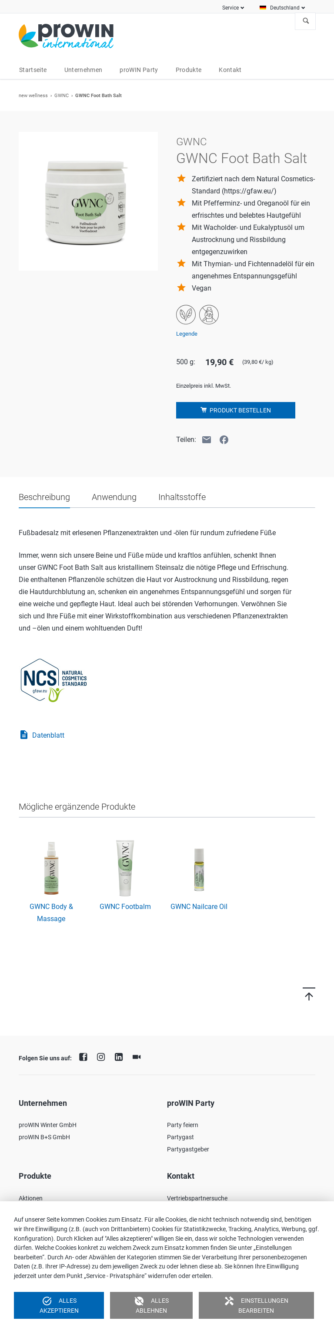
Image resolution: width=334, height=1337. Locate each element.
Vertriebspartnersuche (197, 1198)
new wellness (33, 95)
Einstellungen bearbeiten (256, 1305)
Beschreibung (44, 497)
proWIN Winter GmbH (48, 1124)
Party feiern (182, 1124)
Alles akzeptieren (59, 1305)
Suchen (306, 21)
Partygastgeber (188, 1149)
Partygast (180, 1137)
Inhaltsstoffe (182, 497)
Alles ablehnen (151, 1305)
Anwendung (114, 497)
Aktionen (31, 1198)
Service (230, 8)
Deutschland (285, 8)
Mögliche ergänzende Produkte (77, 806)
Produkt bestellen (239, 410)
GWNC (61, 95)
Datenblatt (41, 735)
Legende (186, 333)
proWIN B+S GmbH (44, 1137)
